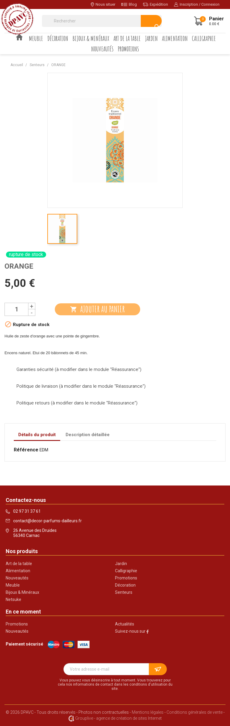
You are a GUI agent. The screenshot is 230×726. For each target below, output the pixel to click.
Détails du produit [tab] (37, 434)
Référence (26, 450)
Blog (129, 4)
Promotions (128, 49)
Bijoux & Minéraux (90, 38)
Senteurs (123, 592)
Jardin (151, 38)
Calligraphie (204, 38)
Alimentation (175, 38)
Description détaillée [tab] (88, 434)
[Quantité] (16, 309)
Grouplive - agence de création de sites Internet (118, 718)
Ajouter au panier (97, 309)
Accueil (19, 37)
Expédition (155, 4)
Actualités (124, 624)
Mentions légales (148, 712)
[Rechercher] (102, 21)
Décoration (57, 38)
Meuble (36, 38)
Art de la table (127, 38)
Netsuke (13, 599)
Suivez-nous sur (132, 631)
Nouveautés (102, 49)
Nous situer (103, 4)
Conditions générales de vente (195, 712)
